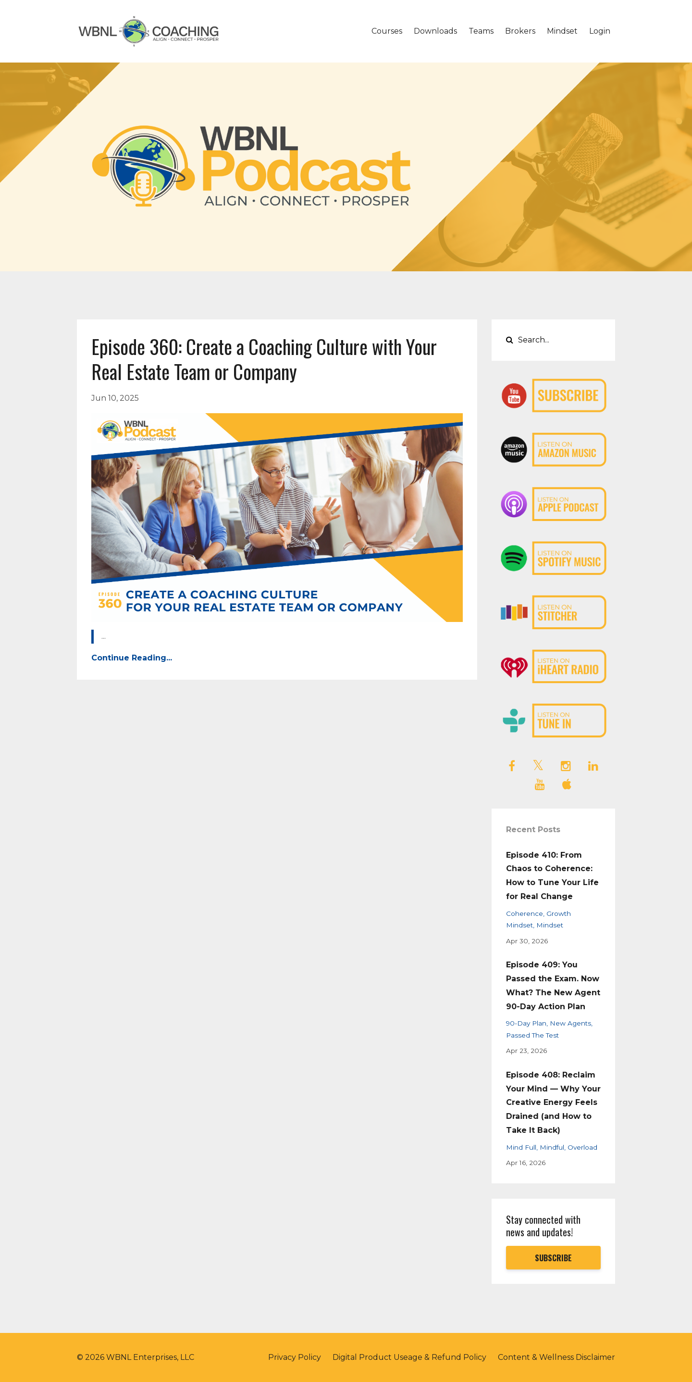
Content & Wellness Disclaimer (556, 1357)
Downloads (435, 31)
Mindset (562, 31)
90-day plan (526, 1023)
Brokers (520, 31)
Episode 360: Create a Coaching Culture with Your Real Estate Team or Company (264, 359)
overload (582, 1147)
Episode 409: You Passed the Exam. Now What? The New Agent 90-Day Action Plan (553, 985)
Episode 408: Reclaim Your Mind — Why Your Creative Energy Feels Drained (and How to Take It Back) (553, 1102)
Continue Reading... (131, 657)
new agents (570, 1023)
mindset (549, 925)
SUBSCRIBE (553, 1258)
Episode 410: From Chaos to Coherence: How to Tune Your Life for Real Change (552, 875)
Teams (481, 31)
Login (599, 31)
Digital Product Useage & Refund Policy (409, 1357)
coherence (524, 913)
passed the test (532, 1035)
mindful (552, 1147)
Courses (386, 31)
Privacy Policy (294, 1357)
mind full (521, 1147)
